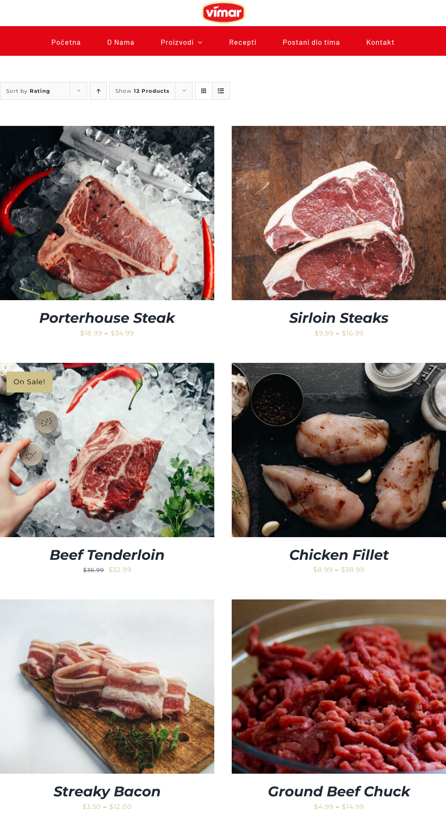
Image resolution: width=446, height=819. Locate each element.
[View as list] (221, 90)
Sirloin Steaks (339, 317)
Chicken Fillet (339, 554)
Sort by (28, 91)
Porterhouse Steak (107, 317)
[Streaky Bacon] (107, 605)
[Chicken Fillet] (339, 369)
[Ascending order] (98, 91)
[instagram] (82, 13)
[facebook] (66, 13)
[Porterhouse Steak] (107, 132)
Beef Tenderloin (107, 554)
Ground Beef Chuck (339, 791)
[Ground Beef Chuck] (339, 605)
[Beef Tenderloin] (107, 369)
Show (142, 91)
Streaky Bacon (107, 791)
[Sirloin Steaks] (339, 132)
